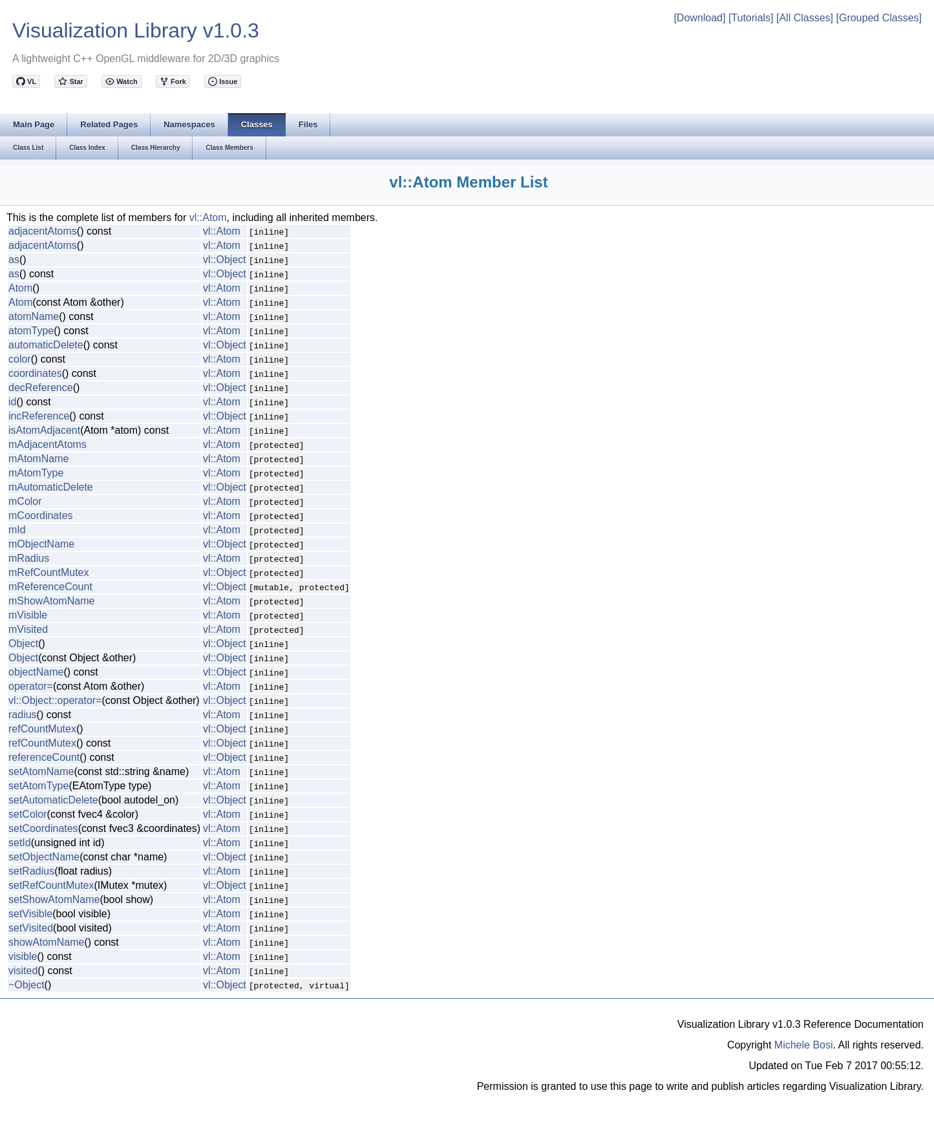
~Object (26, 984)
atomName (33, 316)
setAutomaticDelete (53, 799)
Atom (20, 287)
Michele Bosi (803, 1044)
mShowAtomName (51, 600)
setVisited (30, 927)
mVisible (27, 615)
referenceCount (44, 757)
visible (22, 956)
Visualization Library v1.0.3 (135, 30)
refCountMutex (42, 728)
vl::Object (224, 259)
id (12, 401)
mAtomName (38, 458)
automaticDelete (45, 344)
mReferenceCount (50, 586)
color (19, 359)
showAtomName (46, 942)
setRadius (31, 871)
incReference (38, 415)
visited (22, 970)
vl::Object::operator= (55, 700)
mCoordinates (40, 515)
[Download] (699, 17)
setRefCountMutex (51, 885)
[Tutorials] (751, 17)
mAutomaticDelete (50, 487)
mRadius (28, 558)
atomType (31, 330)
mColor (25, 501)
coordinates (35, 373)
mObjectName (41, 543)
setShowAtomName (54, 899)
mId (17, 529)
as (13, 259)
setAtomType (38, 785)
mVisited (28, 629)
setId (19, 842)
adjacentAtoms (42, 231)
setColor (27, 814)
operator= (30, 686)
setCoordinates (43, 828)
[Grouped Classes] (879, 17)
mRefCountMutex (48, 572)
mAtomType (35, 472)
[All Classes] (804, 17)
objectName (35, 671)
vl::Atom (208, 217)
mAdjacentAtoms (47, 444)
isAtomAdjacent (44, 430)
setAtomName (41, 771)
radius (22, 714)
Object (23, 643)
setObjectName (44, 856)
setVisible (30, 913)
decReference (40, 387)
